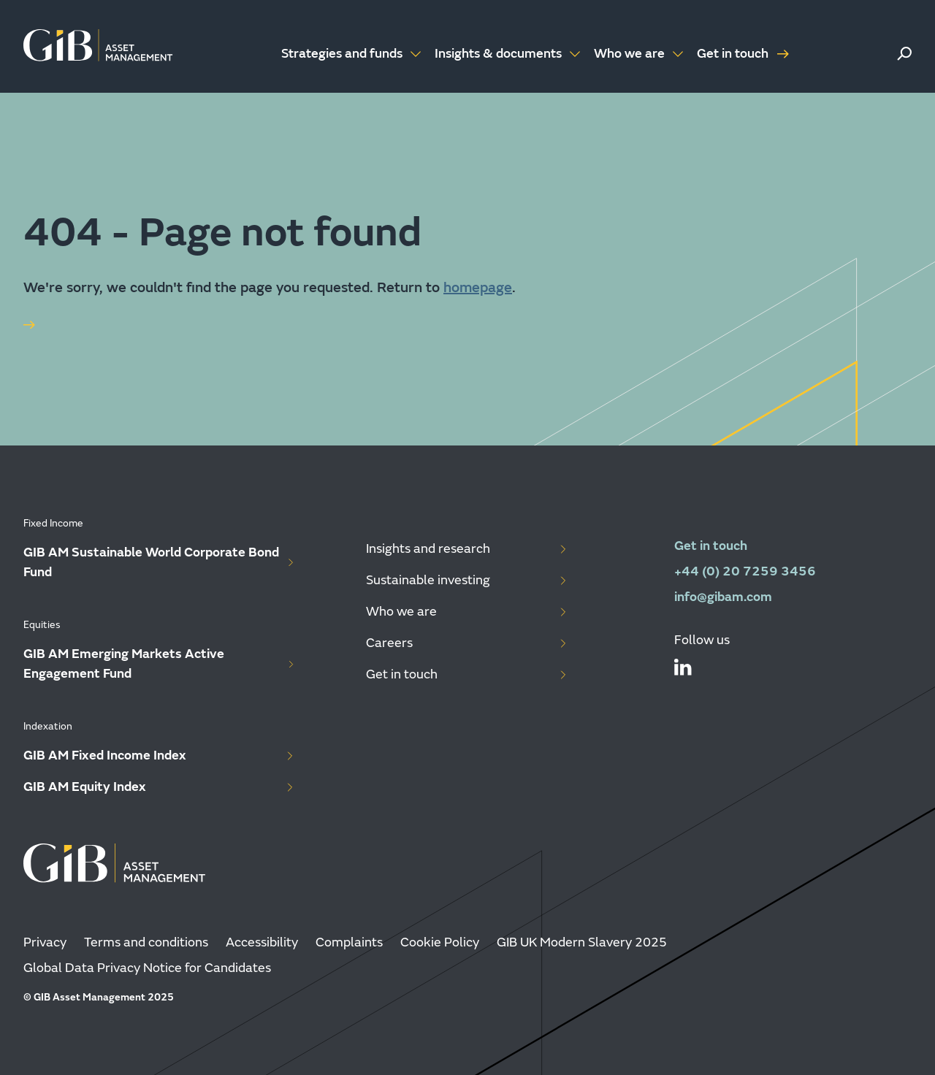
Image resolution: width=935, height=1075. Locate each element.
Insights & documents (508, 53)
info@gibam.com (723, 597)
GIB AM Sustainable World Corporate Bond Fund (159, 562)
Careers (467, 643)
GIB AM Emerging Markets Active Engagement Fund (159, 664)
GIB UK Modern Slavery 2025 (582, 942)
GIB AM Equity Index (159, 786)
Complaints (349, 942)
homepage (477, 287)
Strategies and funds (352, 53)
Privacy (44, 942)
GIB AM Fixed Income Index (159, 755)
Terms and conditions (146, 942)
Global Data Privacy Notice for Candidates (147, 968)
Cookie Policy (439, 942)
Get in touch (743, 53)
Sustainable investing (467, 580)
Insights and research (467, 548)
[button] (904, 54)
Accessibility (262, 942)
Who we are (639, 53)
